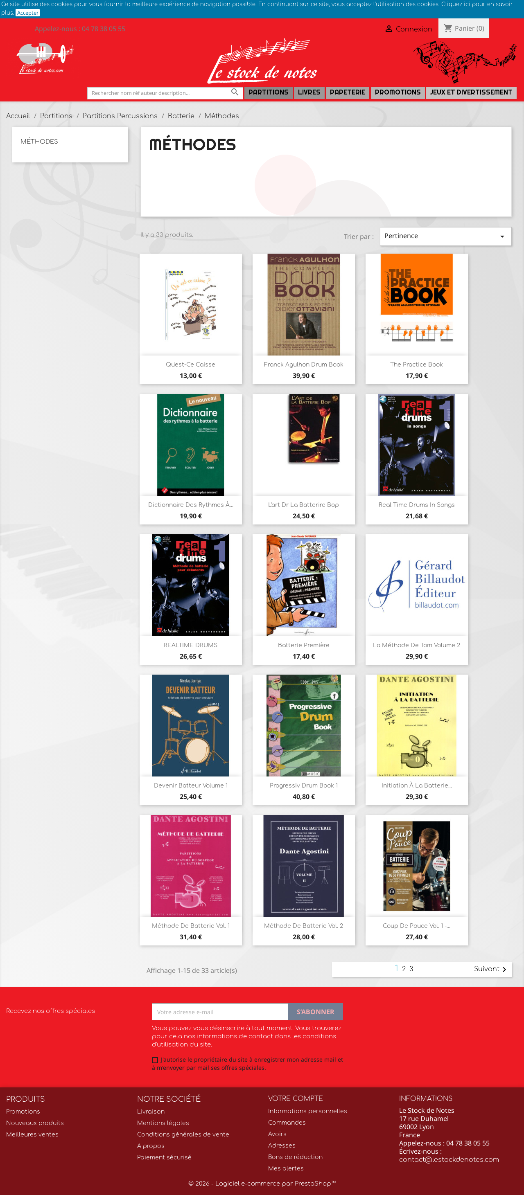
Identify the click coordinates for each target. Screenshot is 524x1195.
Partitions (268, 92)
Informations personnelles (307, 1111)
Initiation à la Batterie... (417, 786)
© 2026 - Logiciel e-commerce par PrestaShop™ (262, 1183)
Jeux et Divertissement (471, 92)
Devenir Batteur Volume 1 (191, 786)
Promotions (398, 92)
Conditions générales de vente (183, 1135)
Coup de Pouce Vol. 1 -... (416, 926)
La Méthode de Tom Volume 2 (416, 645)
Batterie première (304, 645)
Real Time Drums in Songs (417, 505)
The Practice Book (416, 365)
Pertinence (445, 236)
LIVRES (309, 92)
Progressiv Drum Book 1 (304, 786)
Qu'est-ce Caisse (190, 365)
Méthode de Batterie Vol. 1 (191, 926)
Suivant (491, 969)
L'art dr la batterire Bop (303, 505)
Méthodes (39, 141)
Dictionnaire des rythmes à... (190, 505)
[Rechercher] (165, 93)
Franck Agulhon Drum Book (303, 365)
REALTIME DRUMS (190, 645)
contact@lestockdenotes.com (449, 1159)
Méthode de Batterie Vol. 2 (303, 926)
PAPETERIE (347, 92)
